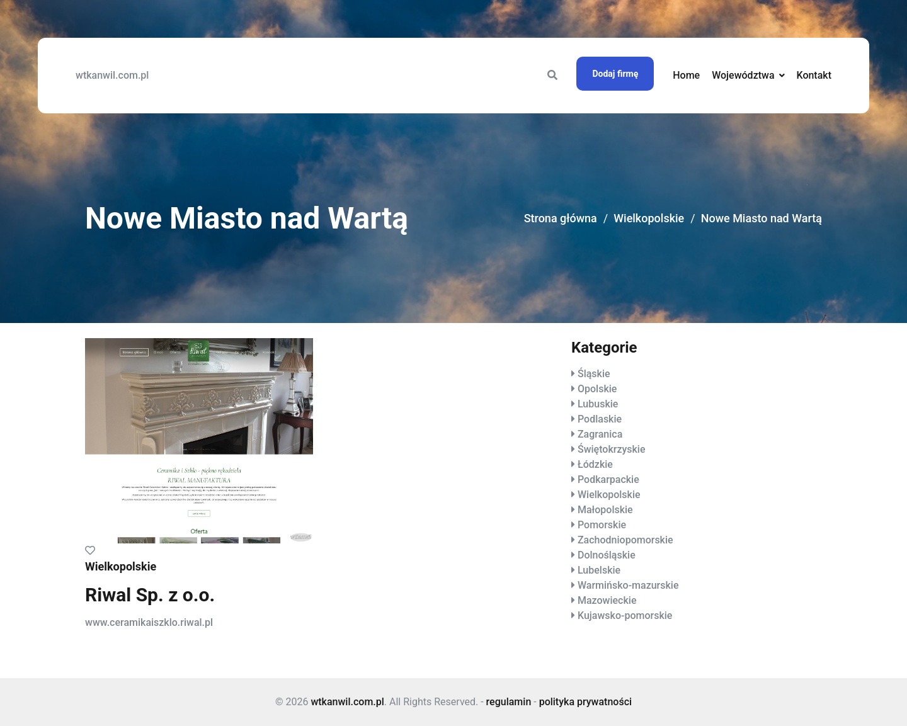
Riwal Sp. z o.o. (150, 595)
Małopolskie (605, 510)
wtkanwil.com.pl (112, 75)
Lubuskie (598, 404)
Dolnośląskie (607, 555)
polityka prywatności (585, 702)
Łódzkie (595, 464)
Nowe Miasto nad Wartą (761, 218)
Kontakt (813, 75)
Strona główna (560, 218)
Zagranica (600, 434)
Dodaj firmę (615, 74)
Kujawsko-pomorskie (625, 615)
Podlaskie (600, 419)
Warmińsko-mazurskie (628, 585)
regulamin (509, 702)
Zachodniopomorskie (625, 540)
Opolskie (597, 389)
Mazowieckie (607, 600)
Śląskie (594, 374)
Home (686, 75)
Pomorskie (602, 525)
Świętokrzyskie (612, 449)
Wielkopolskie (648, 218)
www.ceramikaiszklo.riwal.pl (149, 622)
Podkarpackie (608, 479)
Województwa (743, 75)
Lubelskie (599, 570)
